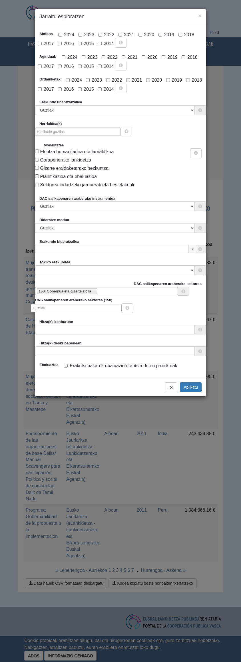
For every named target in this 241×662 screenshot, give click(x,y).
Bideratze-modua (54, 220)
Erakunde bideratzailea (59, 241)
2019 (166, 34)
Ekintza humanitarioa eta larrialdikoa (74, 151)
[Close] (200, 16)
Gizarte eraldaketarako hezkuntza (72, 168)
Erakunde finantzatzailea (60, 102)
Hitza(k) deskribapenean (60, 343)
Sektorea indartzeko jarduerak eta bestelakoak (84, 184)
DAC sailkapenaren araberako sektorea (168, 284)
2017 (46, 43)
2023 (86, 34)
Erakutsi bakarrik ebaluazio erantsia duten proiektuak (120, 365)
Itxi (171, 387)
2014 (106, 43)
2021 (126, 34)
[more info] (120, 43)
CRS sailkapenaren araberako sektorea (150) (73, 300)
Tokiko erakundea (54, 262)
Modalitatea (54, 145)
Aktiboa (46, 34)
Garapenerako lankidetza (63, 160)
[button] (192, 249)
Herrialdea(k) (50, 124)
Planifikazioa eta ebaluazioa (66, 176)
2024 (66, 34)
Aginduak (47, 56)
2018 (186, 34)
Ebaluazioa (49, 365)
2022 (106, 34)
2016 (66, 43)
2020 (146, 34)
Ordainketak (50, 79)
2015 (86, 43)
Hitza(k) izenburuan (56, 322)
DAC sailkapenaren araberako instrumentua (77, 198)
